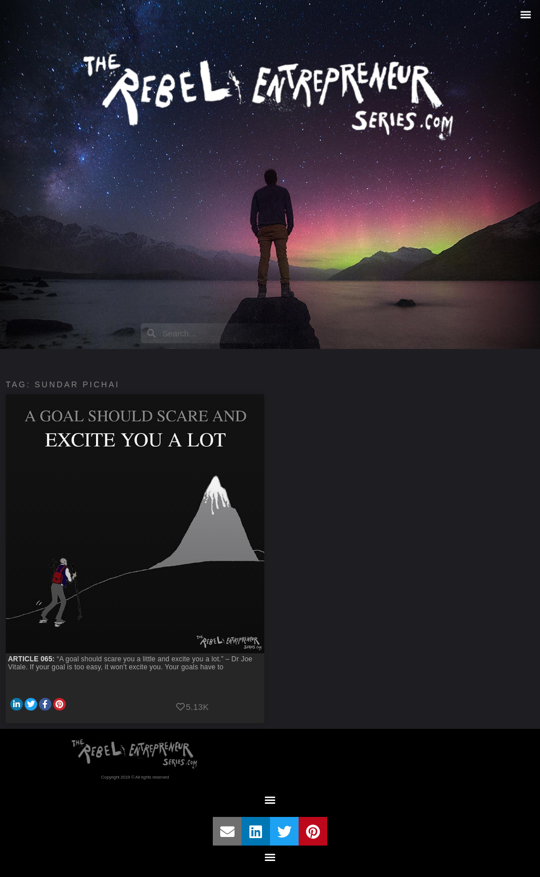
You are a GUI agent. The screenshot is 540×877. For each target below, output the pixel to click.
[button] (525, 14)
